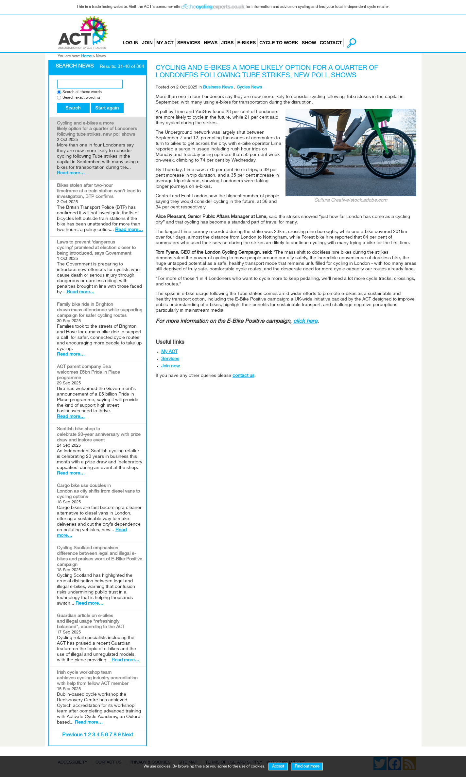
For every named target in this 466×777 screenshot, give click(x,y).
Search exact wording (81, 98)
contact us (243, 376)
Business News (218, 88)
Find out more (307, 766)
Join (147, 42)
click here (305, 321)
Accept (278, 766)
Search (73, 107)
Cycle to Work (278, 42)
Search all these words (82, 92)
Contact (331, 42)
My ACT (165, 42)
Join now (170, 366)
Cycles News (249, 88)
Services (188, 42)
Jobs (227, 42)
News (210, 42)
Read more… (71, 173)
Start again (107, 107)
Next (127, 735)
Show (309, 42)
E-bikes (246, 42)
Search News (75, 66)
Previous (72, 735)
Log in (130, 42)
